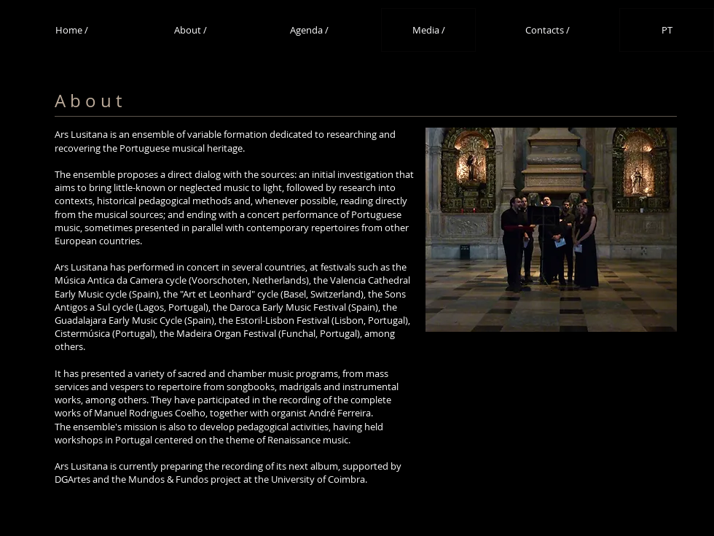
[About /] (190, 30)
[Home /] (71, 30)
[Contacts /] (547, 30)
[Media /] (428, 30)
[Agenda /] (309, 30)
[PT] (666, 30)
